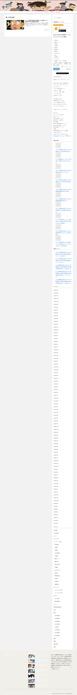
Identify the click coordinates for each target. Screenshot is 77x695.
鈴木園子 (57, 581)
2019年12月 (56, 460)
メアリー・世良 (58, 541)
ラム (55, 604)
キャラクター (56, 538)
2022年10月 (56, 369)
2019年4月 (56, 483)
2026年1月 (56, 295)
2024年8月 (56, 335)
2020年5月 (56, 446)
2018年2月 (56, 514)
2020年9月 (56, 435)
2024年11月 (56, 330)
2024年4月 (56, 341)
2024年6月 (56, 338)
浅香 (55, 638)
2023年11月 (56, 349)
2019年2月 (56, 489)
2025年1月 (56, 324)
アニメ (55, 536)
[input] (62, 18)
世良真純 (57, 544)
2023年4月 (56, 361)
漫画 (55, 641)
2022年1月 (56, 395)
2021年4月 (56, 415)
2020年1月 (56, 457)
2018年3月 (56, 512)
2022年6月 (56, 381)
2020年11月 (56, 429)
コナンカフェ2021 (59, 592)
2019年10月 (56, 466)
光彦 (55, 609)
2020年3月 (56, 452)
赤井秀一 (57, 578)
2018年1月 (56, 517)
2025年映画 (57, 632)
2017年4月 (56, 520)
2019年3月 (56, 486)
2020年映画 (57, 621)
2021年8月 (56, 403)
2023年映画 (57, 629)
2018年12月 (56, 494)
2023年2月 (56, 364)
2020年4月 (56, 449)
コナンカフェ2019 (59, 590)
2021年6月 (56, 409)
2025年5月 (56, 315)
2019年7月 (56, 475)
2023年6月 (56, 358)
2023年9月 (56, 352)
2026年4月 (56, 290)
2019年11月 (56, 463)
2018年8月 (56, 506)
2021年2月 (56, 421)
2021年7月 (56, 406)
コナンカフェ (56, 587)
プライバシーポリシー (62, 691)
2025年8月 (56, 307)
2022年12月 (56, 367)
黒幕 (55, 646)
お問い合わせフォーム (58, 135)
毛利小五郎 (57, 564)
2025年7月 (56, 310)
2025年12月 (56, 298)
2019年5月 (56, 480)
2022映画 (55, 530)
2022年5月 (56, 384)
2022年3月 (56, 389)
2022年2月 (56, 392)
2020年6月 (56, 443)
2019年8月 (56, 472)
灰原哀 (56, 573)
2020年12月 (56, 426)
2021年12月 (56, 398)
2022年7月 (56, 378)
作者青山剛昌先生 (57, 607)
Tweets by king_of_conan (10, 654)
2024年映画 (56, 533)
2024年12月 (56, 327)
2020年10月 (56, 432)
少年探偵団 (57, 553)
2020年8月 (56, 438)
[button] (71, 18)
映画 (55, 612)
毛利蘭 (56, 567)
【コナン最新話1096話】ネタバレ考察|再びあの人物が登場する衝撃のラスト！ (63, 254)
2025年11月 (56, 301)
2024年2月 (56, 344)
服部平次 (57, 561)
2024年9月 (56, 332)
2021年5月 (56, 412)
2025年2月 (56, 321)
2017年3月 (56, 523)
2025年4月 (56, 318)
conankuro (62, 255)
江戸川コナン (58, 570)
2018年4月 (56, 509)
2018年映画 (57, 615)
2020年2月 (56, 455)
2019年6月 (56, 477)
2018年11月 (56, 497)
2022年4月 (56, 386)
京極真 (56, 547)
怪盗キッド (57, 558)
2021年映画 (57, 624)
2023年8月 (56, 355)
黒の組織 (55, 644)
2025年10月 (56, 304)
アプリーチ (65, 28)
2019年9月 (56, 469)
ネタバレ (55, 595)
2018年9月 (56, 503)
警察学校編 (57, 601)
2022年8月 (56, 375)
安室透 (56, 550)
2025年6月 (56, 312)
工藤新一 (57, 555)
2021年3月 (56, 418)
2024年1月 (56, 347)
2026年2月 (56, 293)
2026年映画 (57, 635)
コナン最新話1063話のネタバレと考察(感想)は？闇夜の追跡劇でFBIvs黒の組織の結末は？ (63, 267)
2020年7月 (56, 440)
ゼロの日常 (57, 598)
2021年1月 (56, 423)
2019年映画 (57, 618)
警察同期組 (57, 575)
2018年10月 (56, 500)
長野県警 (57, 584)
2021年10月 (56, 401)
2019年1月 (56, 492)
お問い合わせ (69, 691)
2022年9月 (56, 372)
